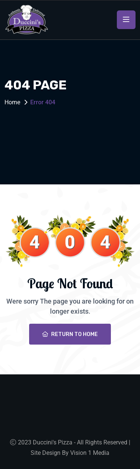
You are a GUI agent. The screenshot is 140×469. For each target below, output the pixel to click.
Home (12, 102)
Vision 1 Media (89, 452)
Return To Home (70, 334)
